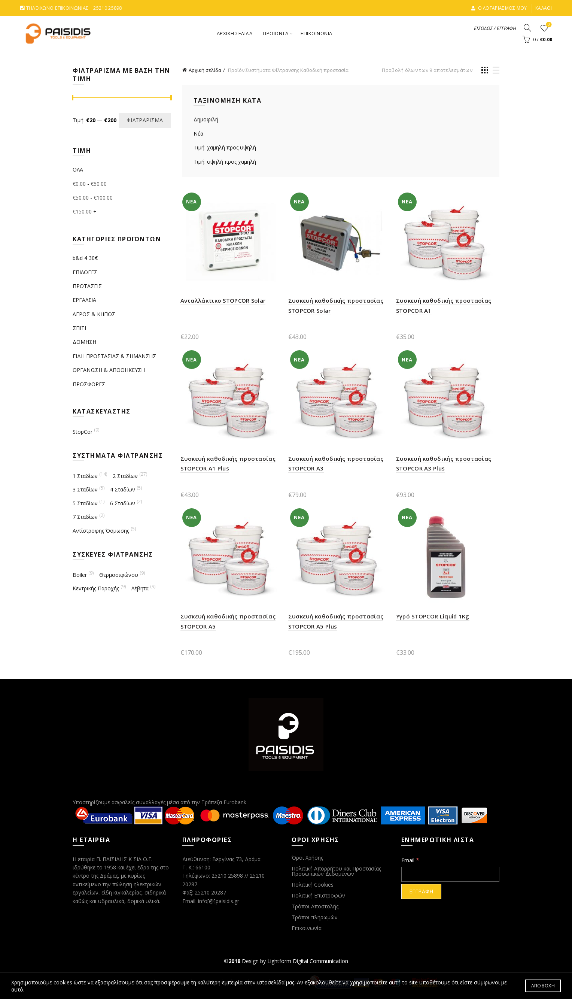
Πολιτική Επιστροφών (318, 895)
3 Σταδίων (85, 489)
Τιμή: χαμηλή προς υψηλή (225, 147)
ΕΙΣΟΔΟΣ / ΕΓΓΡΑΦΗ (495, 28)
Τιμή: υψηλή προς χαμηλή (225, 161)
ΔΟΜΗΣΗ (84, 341)
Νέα (198, 133)
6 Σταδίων (122, 503)
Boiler (80, 574)
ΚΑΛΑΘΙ (543, 8)
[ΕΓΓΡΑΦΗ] (421, 891)
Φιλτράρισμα (145, 120)
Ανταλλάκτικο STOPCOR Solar (223, 300)
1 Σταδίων (85, 475)
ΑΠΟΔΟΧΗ (543, 986)
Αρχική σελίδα (205, 70)
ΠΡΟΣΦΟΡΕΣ (89, 384)
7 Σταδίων (85, 516)
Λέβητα (140, 588)
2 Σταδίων (125, 475)
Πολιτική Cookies (313, 884)
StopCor (82, 431)
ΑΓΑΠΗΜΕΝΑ (548, 24)
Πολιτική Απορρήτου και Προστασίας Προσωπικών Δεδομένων (336, 871)
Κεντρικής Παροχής (96, 588)
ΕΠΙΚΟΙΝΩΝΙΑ (316, 33)
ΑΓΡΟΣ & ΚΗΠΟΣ (94, 314)
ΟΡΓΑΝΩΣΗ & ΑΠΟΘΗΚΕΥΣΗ (109, 369)
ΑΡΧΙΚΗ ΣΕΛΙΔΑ (235, 33)
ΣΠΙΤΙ (79, 328)
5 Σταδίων (85, 503)
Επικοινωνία (307, 928)
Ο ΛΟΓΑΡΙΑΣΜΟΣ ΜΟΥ (499, 8)
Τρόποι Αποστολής (315, 906)
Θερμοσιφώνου (118, 574)
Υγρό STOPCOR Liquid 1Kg (432, 616)
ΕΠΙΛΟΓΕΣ (85, 272)
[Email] (450, 874)
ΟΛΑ (78, 169)
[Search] (527, 27)
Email (410, 860)
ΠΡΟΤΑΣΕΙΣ (87, 286)
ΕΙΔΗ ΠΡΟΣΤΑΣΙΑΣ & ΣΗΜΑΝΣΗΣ (114, 356)
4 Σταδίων (122, 489)
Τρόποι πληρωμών (315, 917)
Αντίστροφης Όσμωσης (101, 530)
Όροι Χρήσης (307, 857)
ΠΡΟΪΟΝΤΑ (275, 33)
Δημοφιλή (206, 119)
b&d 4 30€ (85, 257)
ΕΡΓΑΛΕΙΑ (84, 299)
